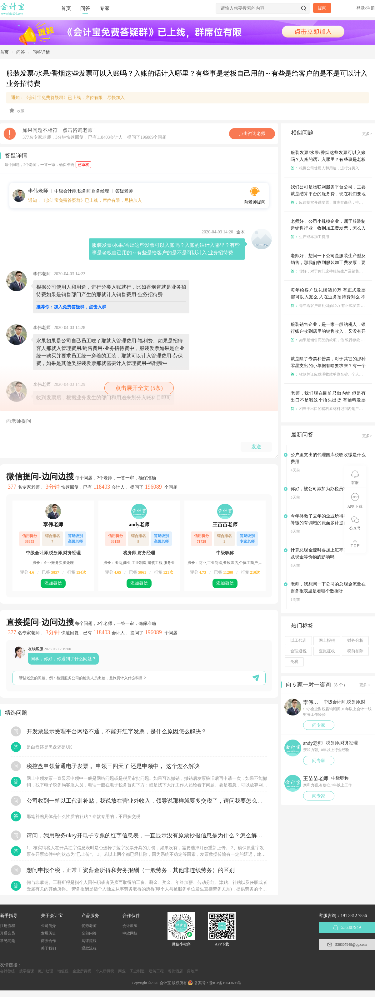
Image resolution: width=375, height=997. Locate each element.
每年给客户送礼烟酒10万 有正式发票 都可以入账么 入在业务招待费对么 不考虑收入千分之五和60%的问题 (328, 297)
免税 (294, 662)
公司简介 (48, 926)
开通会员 (7, 933)
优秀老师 (89, 926)
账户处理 (45, 971)
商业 (122, 971)
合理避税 (298, 651)
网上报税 (327, 640)
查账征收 (327, 651)
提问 (322, 8)
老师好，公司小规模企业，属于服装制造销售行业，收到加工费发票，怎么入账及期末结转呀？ (328, 228)
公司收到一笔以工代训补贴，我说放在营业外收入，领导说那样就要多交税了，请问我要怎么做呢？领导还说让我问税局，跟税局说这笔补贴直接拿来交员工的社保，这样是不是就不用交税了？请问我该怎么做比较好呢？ (147, 801)
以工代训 (298, 640)
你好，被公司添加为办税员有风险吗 (326, 488)
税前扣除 (355, 651)
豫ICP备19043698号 (225, 983)
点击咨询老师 (252, 133)
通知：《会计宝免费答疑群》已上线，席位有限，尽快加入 (68, 97)
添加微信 (53, 583)
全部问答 (89, 933)
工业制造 (137, 971)
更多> (367, 134)
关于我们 (48, 948)
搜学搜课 (26, 971)
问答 (85, 8)
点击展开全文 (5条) (139, 388)
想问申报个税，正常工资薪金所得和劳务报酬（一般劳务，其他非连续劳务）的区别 (131, 870)
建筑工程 (156, 971)
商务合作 (48, 941)
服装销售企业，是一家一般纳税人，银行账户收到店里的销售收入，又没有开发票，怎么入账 (328, 331)
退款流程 (89, 948)
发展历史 (48, 933)
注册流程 (7, 926)
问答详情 (41, 52)
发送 (256, 446)
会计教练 (130, 926)
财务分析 (355, 640)
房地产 (192, 971)
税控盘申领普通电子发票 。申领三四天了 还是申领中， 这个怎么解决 (113, 766)
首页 (66, 8)
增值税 (62, 971)
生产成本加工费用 (310, 237)
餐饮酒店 (175, 971)
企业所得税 (81, 971)
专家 (105, 8)
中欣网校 (130, 933)
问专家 (318, 725)
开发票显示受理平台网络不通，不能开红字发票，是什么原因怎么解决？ (117, 731)
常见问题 (7, 941)
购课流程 (89, 941)
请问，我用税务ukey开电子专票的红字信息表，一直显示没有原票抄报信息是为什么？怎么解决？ (147, 835)
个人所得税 (104, 971)
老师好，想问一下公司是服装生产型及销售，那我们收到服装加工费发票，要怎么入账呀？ (328, 262)
